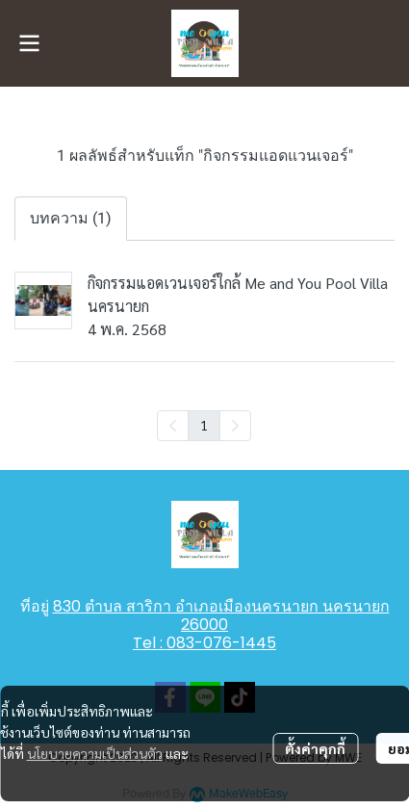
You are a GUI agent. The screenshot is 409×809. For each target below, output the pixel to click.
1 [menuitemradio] (204, 424)
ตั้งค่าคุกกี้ (315, 748)
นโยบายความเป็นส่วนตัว (95, 753)
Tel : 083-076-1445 (204, 643)
